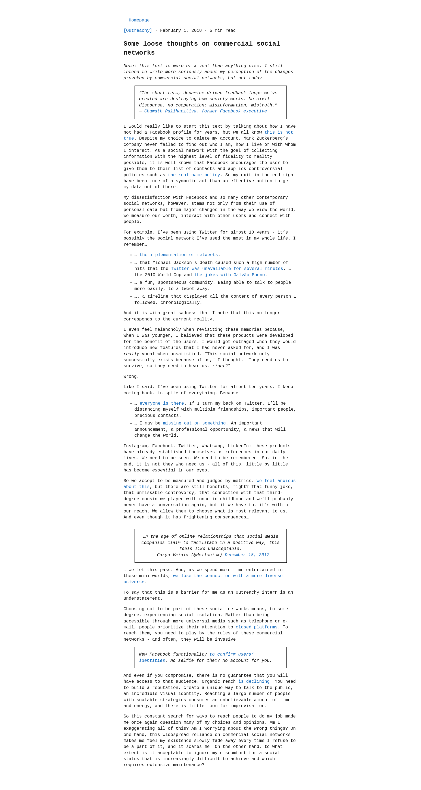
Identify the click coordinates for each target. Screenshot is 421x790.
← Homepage (137, 20)
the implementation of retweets (179, 255)
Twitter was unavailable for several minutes (227, 269)
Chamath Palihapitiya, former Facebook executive (205, 111)
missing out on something (194, 423)
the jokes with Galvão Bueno (229, 275)
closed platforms (256, 627)
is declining (254, 682)
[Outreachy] (138, 31)
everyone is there (162, 404)
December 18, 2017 (247, 555)
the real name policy (194, 175)
